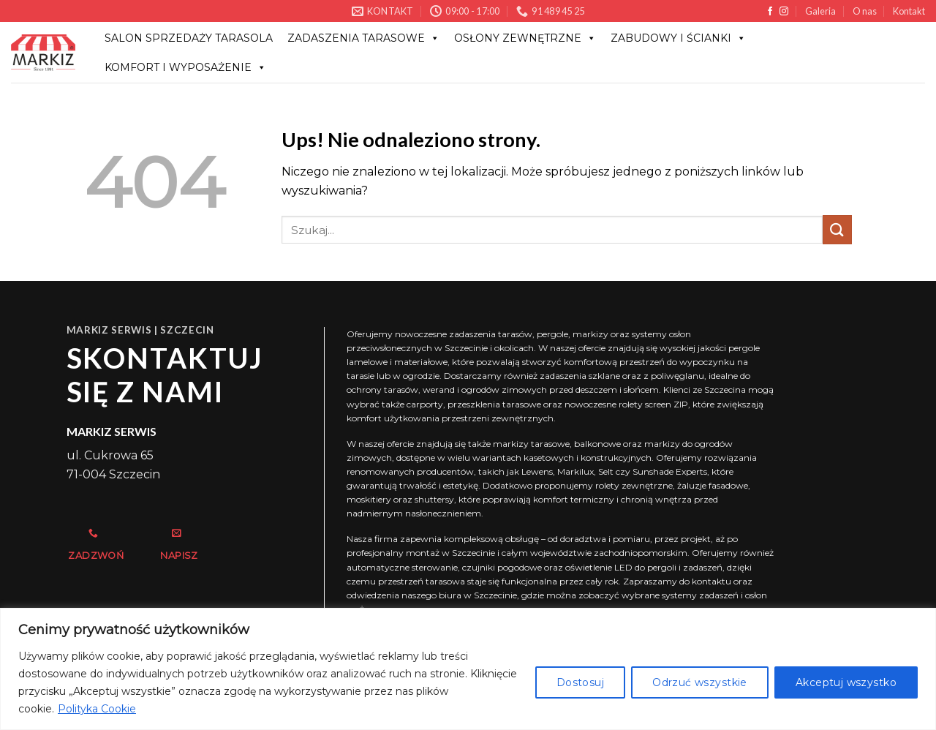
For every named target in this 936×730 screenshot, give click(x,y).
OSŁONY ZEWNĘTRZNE (525, 38)
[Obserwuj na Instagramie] (784, 12)
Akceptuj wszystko (846, 682)
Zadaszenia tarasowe (363, 38)
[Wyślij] (837, 229)
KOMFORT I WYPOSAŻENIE (185, 67)
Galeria (820, 11)
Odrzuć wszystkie (699, 682)
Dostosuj (580, 682)
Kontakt (909, 11)
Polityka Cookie (97, 708)
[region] (468, 669)
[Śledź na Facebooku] (770, 12)
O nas (865, 11)
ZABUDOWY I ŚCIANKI (678, 38)
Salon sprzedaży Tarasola (189, 38)
